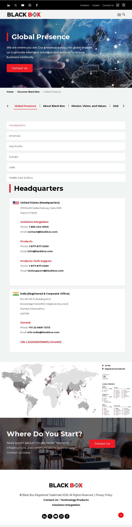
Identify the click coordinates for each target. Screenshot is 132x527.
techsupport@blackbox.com (46, 273)
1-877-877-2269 (39, 249)
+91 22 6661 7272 (39, 330)
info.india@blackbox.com (43, 335)
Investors (84, 5)
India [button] (12, 169)
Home (10, 92)
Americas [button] (15, 136)
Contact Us (108, 5)
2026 (65, 497)
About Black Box (54, 106)
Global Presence (25, 106)
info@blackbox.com (40, 254)
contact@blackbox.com (43, 235)
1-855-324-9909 (39, 230)
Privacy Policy (104, 497)
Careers (96, 5)
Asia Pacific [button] (16, 147)
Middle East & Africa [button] (21, 180)
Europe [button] (14, 158)
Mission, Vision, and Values (89, 106)
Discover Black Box (29, 92)
